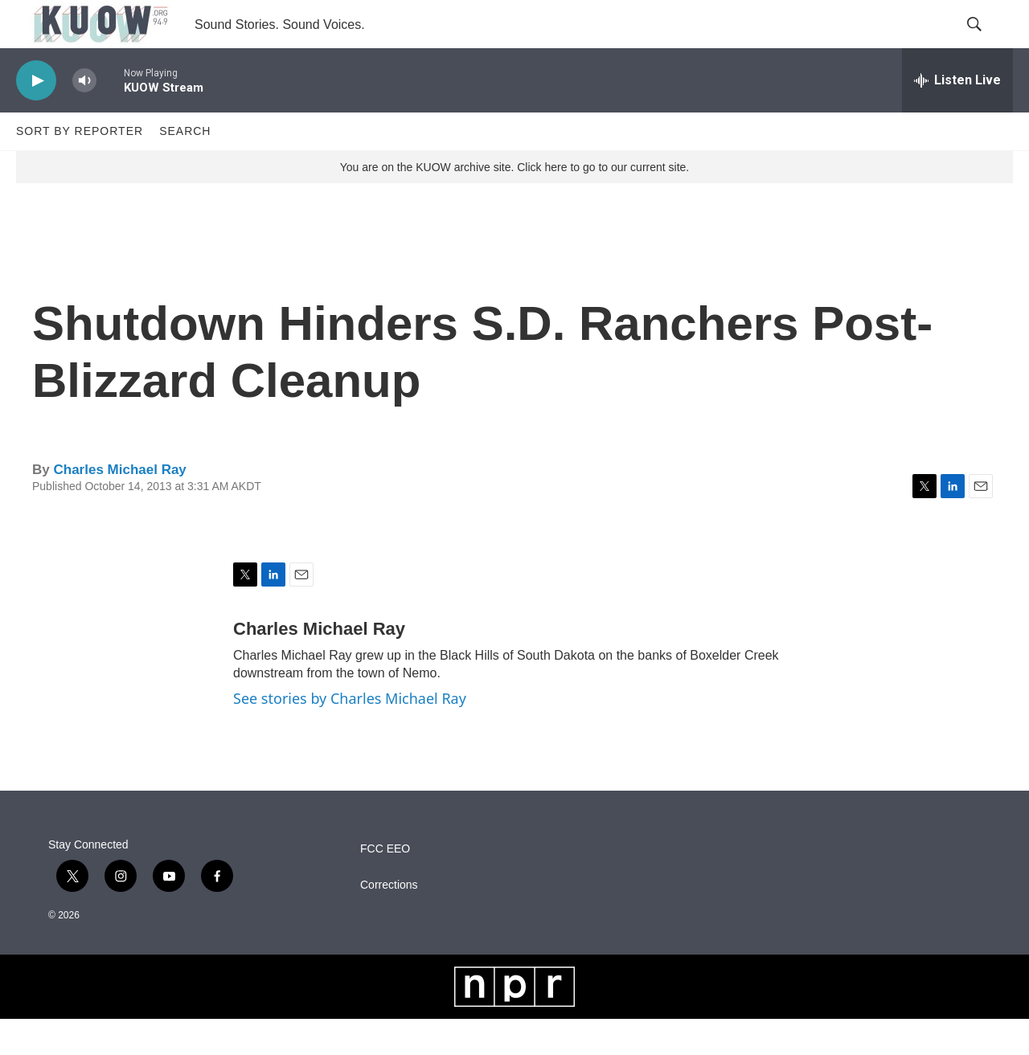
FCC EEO (385, 885)
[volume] (84, 117)
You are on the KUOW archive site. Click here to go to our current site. (514, 203)
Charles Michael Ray (119, 505)
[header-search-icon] (987, 42)
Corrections (389, 921)
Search (185, 167)
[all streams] (957, 116)
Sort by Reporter (79, 167)
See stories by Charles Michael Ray (349, 734)
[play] (36, 117)
